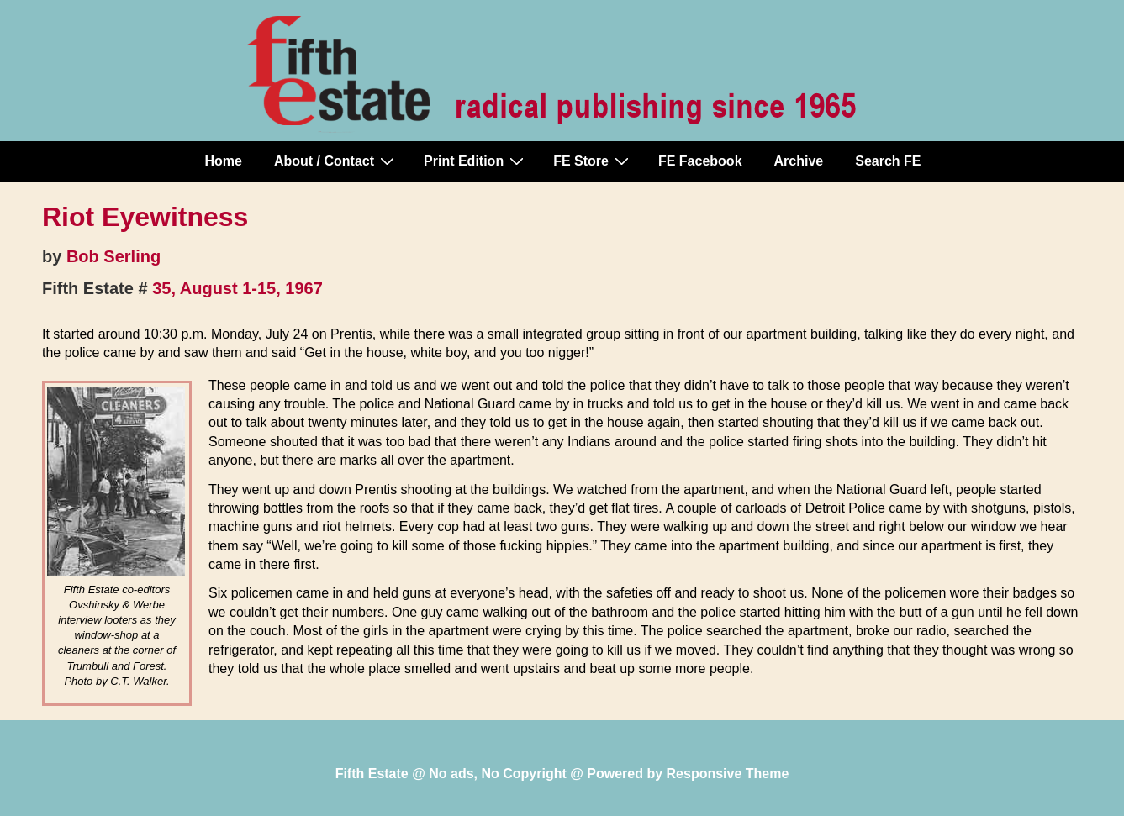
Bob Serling (113, 256)
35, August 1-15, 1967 (237, 288)
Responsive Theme (728, 773)
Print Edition (476, 160)
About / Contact (336, 160)
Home (223, 161)
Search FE (888, 161)
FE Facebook (700, 161)
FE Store (593, 160)
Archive (799, 161)
